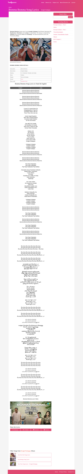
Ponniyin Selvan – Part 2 (59, 24)
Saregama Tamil (24, 81)
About (56, 471)
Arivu (10, 7)
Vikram (55, 37)
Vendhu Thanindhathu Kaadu (60, 34)
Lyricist (73, 2)
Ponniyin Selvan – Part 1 (59, 29)
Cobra (55, 41)
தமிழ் (41, 88)
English (20, 88)
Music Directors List (65, 2)
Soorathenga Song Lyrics (23, 459)
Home (42, 2)
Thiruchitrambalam (58, 32)
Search (70, 17)
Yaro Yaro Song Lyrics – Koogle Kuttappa (27, 464)
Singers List (56, 2)
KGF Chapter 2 (57, 39)
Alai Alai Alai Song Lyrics (24, 455)
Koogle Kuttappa (45, 10)
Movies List (48, 2)
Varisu (55, 27)
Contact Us (71, 471)
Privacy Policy (63, 471)
